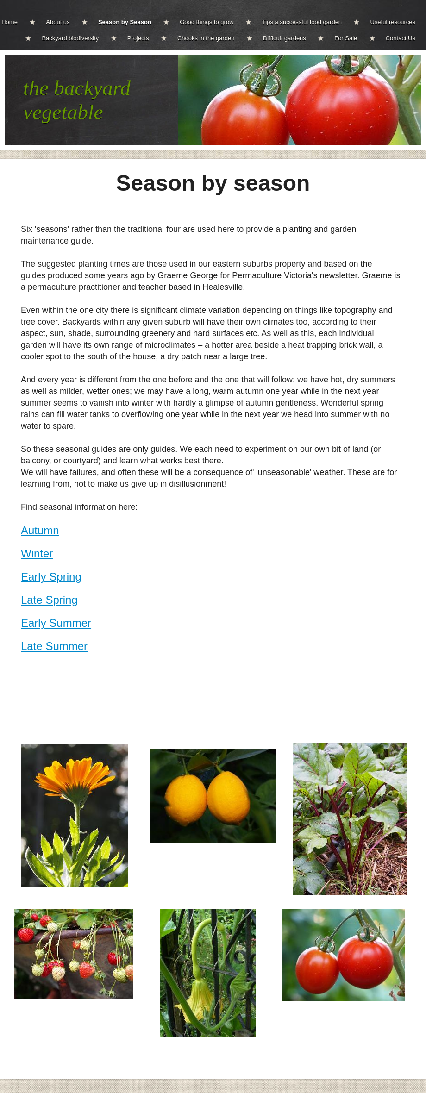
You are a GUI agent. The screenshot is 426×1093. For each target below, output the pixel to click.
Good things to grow (206, 22)
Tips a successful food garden (302, 22)
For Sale (345, 38)
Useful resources (392, 22)
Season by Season (124, 22)
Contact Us (400, 38)
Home (9, 22)
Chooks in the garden (206, 38)
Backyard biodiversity (70, 38)
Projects (138, 38)
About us (57, 22)
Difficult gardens (284, 38)
